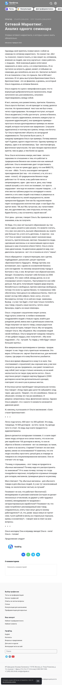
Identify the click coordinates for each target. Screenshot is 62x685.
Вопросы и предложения (13, 640)
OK (38, 681)
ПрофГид (8, 19)
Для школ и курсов (11, 643)
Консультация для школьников (16, 607)
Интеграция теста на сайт (14, 646)
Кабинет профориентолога (14, 621)
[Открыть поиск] (50, 3)
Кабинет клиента (11, 624)
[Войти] (55, 3)
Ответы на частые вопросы (14, 601)
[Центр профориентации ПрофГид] (11, 3)
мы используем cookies (9, 682)
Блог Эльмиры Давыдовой (41, 19)
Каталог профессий (11, 598)
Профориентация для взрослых (16, 610)
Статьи (7, 604)
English (7, 634)
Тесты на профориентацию (14, 595)
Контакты (8, 637)
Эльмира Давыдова (21, 19)
